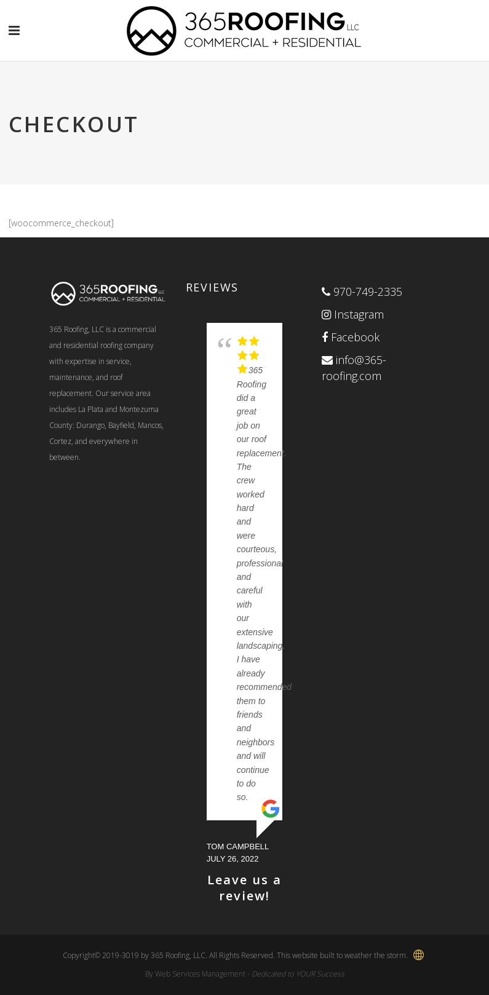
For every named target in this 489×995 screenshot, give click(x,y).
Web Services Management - (249, 974)
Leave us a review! (244, 887)
